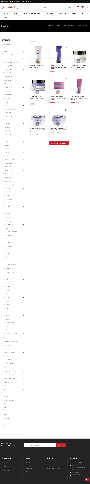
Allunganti (8, 87)
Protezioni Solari (9, 159)
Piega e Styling (9, 359)
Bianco (8, 184)
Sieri (9, 256)
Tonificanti (8, 83)
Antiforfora (8, 345)
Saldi (5, 44)
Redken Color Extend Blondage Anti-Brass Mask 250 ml (58, 63)
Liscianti (7, 137)
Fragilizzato (9, 275)
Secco (8, 315)
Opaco (8, 297)
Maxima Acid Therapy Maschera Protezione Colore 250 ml (79, 94)
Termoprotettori (12, 260)
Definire (7, 101)
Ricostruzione (9, 363)
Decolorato (76, 23)
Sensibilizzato (10, 319)
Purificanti (8, 163)
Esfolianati (8, 65)
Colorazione (8, 355)
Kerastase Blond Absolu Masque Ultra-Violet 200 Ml (58, 125)
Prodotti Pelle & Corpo (10, 367)
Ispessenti (8, 130)
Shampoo (10, 253)
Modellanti (8, 148)
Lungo (8, 286)
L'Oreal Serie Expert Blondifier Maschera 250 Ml (38, 93)
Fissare (7, 116)
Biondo (8, 199)
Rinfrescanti (8, 170)
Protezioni (8, 80)
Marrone (8, 290)
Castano (8, 206)
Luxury (7, 145)
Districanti (8, 109)
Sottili (7, 322)
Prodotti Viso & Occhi (10, 371)
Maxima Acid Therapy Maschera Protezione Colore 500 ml (58, 94)
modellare (6, 414)
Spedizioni (7, 459)
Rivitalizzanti (8, 173)
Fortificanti (8, 119)
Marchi (5, 47)
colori (5, 407)
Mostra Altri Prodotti (59, 139)
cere (5, 403)
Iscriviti (61, 441)
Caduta (8, 202)
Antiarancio (8, 94)
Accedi (51, 459)
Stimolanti (8, 177)
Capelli (28, 459)
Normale (8, 293)
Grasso (8, 279)
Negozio (58, 21)
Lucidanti (7, 141)
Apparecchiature (10, 348)
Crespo (8, 213)
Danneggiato (10, 217)
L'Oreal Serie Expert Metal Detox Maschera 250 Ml (78, 62)
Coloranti (7, 54)
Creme (9, 231)
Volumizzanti (8, 334)
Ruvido (8, 311)
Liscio (7, 191)
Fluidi (9, 235)
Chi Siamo (7, 467)
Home (51, 21)
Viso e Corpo (30, 462)
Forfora (8, 272)
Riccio (8, 308)
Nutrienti (7, 152)
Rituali (9, 249)
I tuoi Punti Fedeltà (54, 465)
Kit (4, 385)
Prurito (8, 304)
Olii (8, 246)
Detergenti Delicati (10, 62)
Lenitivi (7, 134)
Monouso (6, 378)
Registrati (52, 462)
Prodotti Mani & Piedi (10, 374)
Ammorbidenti (9, 90)
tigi (4, 421)
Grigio (8, 282)
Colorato (8, 209)
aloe (5, 400)
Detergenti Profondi (10, 105)
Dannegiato (9, 220)
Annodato (9, 195)
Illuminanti (8, 127)
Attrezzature (8, 352)
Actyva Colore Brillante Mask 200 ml (36, 62)
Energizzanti (8, 112)
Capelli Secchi (10, 188)
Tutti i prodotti (8, 40)
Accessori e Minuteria (11, 337)
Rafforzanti (8, 166)
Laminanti (8, 69)
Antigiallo (7, 98)
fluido (5, 410)
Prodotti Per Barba (9, 396)
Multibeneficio (9, 72)
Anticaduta (8, 341)
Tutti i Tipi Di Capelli (11, 329)
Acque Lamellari (12, 227)
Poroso (8, 300)
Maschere (84, 23)
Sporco (8, 326)
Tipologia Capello (82, 21)
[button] (76, 14)
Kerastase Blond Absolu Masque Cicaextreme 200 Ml (37, 125)
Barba (5, 382)
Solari (5, 389)
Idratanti (7, 123)
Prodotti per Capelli (68, 21)
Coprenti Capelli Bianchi (12, 58)
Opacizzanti (8, 76)
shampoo (6, 418)
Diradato (8, 264)
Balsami (10, 238)
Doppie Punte (10, 268)
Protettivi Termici (10, 155)
